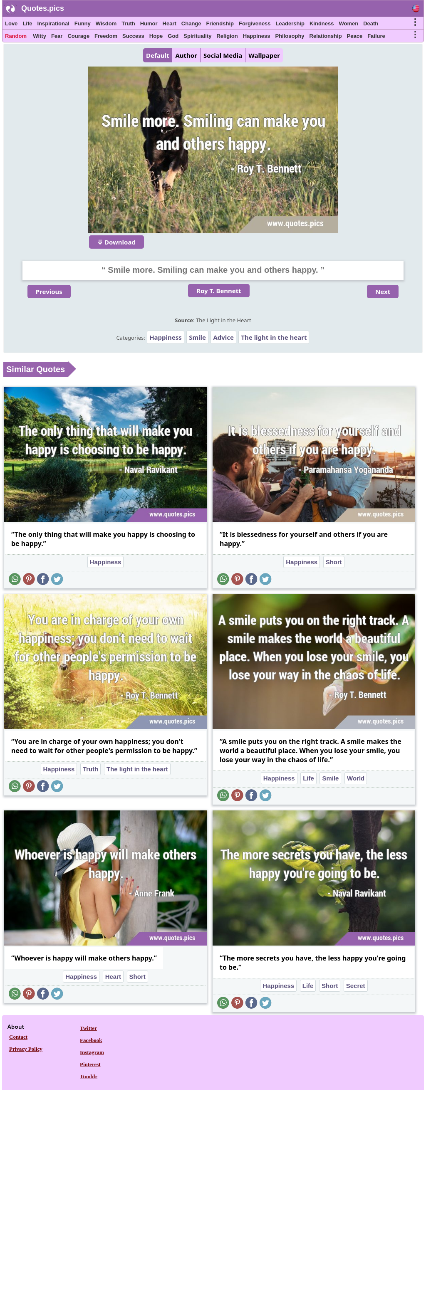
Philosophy (290, 36)
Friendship (220, 23)
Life (27, 23)
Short (334, 562)
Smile (197, 337)
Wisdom (106, 23)
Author (186, 55)
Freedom (105, 36)
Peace (355, 36)
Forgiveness (255, 23)
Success (133, 36)
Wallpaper (264, 55)
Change (191, 23)
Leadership (290, 23)
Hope (156, 36)
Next (382, 291)
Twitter (88, 1028)
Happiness (256, 36)
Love (11, 23)
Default (157, 55)
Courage (78, 36)
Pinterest (90, 1064)
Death (370, 23)
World (355, 778)
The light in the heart (274, 337)
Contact (18, 1037)
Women (348, 23)
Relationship (326, 36)
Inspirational (53, 23)
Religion (227, 36)
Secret (355, 985)
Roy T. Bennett (218, 290)
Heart (169, 23)
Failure (376, 36)
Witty (39, 36)
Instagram (92, 1052)
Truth (128, 23)
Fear (56, 36)
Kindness (322, 23)
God (173, 36)
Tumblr (88, 1076)
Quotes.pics (42, 8)
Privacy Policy (25, 1049)
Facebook (91, 1040)
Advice (223, 337)
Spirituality (197, 36)
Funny (82, 23)
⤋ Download (116, 242)
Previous (49, 291)
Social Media (222, 55)
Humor (149, 23)
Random (16, 36)
